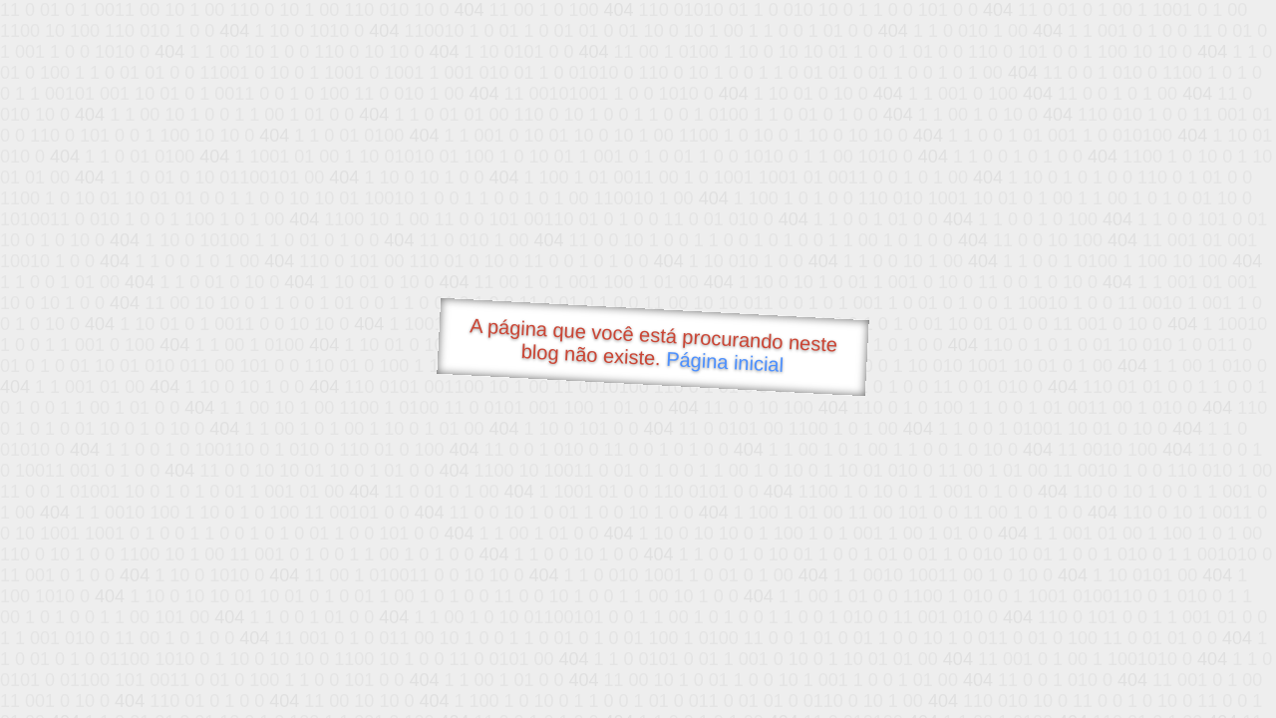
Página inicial (725, 362)
